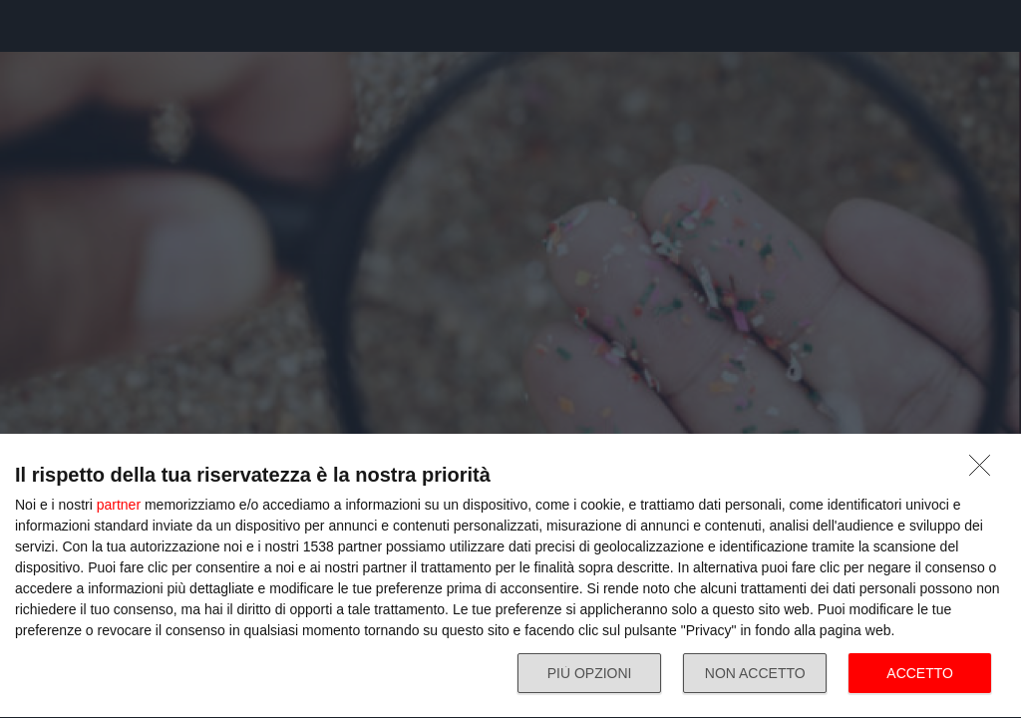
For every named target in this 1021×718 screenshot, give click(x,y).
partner (119, 505)
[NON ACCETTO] (985, 471)
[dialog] (510, 576)
